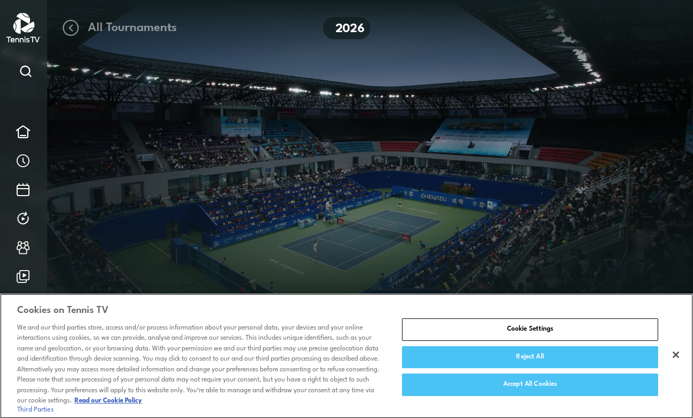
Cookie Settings (530, 332)
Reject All (529, 359)
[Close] (676, 358)
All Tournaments (118, 28)
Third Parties (35, 412)
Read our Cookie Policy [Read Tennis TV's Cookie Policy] (108, 404)
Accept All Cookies (530, 387)
